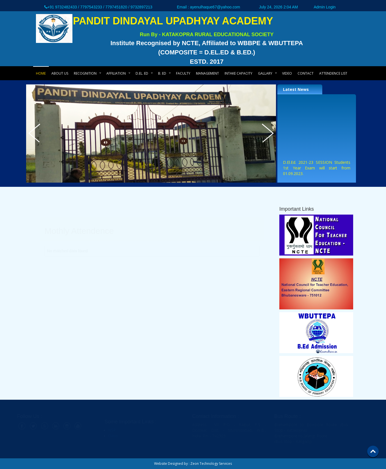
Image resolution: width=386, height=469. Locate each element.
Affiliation (116, 73)
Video (287, 73)
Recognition (85, 73)
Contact (306, 73)
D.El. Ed (142, 73)
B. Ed (162, 73)
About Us (59, 73)
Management (207, 73)
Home (41, 73)
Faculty (183, 73)
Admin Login (325, 7)
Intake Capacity (238, 73)
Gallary (265, 73)
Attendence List (333, 73)
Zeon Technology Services (211, 463)
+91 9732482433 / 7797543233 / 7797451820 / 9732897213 (98, 7)
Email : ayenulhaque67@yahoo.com (208, 7)
